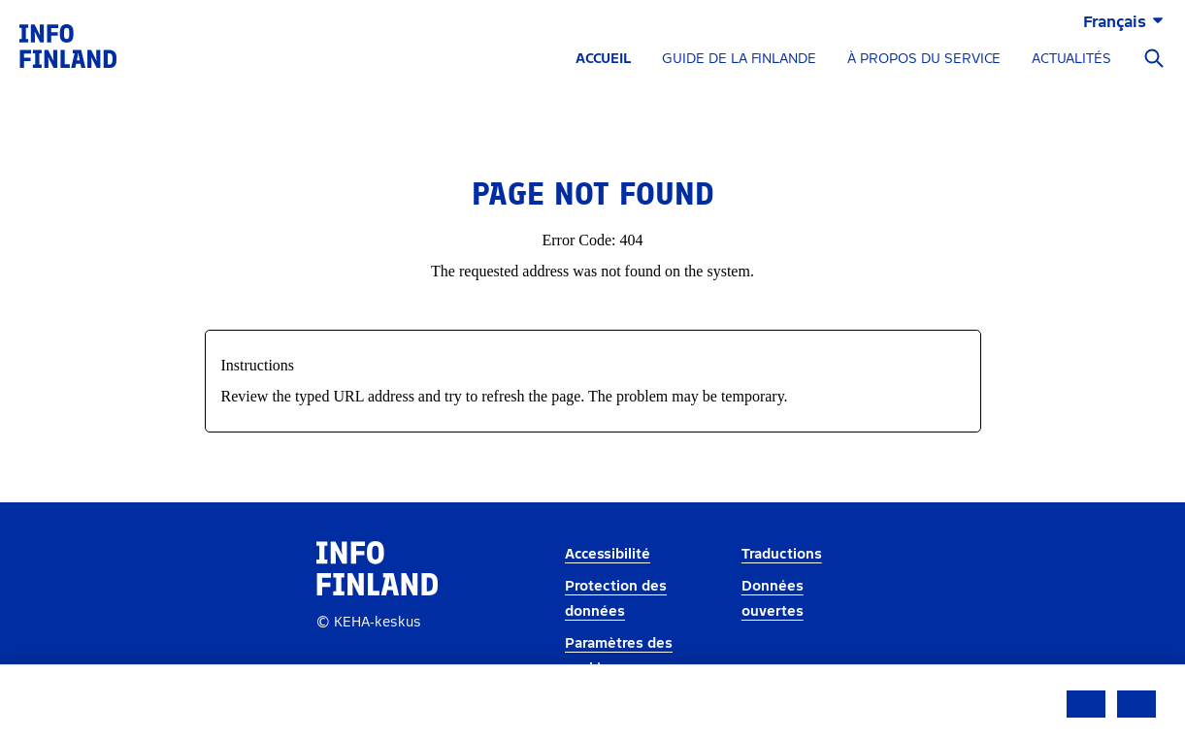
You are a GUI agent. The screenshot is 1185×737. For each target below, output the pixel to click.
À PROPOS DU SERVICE (924, 58)
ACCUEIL (603, 58)
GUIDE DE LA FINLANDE (739, 58)
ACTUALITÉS (1071, 58)
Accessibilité (607, 554)
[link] (67, 45)
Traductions (781, 554)
